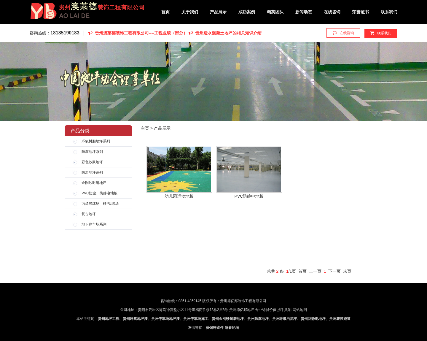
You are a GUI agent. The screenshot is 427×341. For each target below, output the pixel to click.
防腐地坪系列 (92, 152)
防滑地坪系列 (92, 172)
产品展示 (218, 11)
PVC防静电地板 (249, 196)
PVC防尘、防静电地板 (99, 193)
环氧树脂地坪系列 (96, 141)
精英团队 (275, 11)
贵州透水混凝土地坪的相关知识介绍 (225, 33)
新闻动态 (303, 11)
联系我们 (389, 11)
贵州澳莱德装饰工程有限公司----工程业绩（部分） (138, 33)
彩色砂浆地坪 (92, 162)
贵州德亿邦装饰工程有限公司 (87, 12)
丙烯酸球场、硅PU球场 (100, 204)
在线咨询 (332, 11)
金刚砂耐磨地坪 (94, 183)
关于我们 (189, 11)
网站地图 (300, 310)
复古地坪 (89, 214)
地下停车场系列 (94, 224)
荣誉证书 (360, 11)
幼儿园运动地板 (179, 196)
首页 (165, 11)
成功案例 (246, 11)
